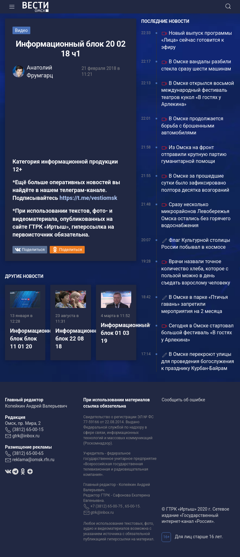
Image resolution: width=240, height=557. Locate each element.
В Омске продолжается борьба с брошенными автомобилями (192, 126)
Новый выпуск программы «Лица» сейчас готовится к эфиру (196, 40)
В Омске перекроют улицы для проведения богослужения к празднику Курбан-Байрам (197, 361)
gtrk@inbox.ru (25, 435)
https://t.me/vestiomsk (88, 198)
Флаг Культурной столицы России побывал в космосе (195, 243)
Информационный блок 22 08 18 (79, 338)
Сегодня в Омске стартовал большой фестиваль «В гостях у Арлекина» (197, 333)
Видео (21, 30)
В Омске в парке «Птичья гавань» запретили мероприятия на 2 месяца (194, 304)
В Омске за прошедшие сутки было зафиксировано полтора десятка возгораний (195, 183)
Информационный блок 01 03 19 (125, 333)
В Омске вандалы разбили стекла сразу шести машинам (196, 65)
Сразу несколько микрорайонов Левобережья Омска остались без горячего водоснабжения (196, 214)
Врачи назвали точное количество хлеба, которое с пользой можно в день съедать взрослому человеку (195, 271)
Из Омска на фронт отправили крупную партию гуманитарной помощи (194, 154)
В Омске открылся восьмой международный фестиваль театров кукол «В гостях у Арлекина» (197, 93)
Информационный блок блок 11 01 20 (34, 338)
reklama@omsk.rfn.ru (33, 459)
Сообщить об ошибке (183, 399)
